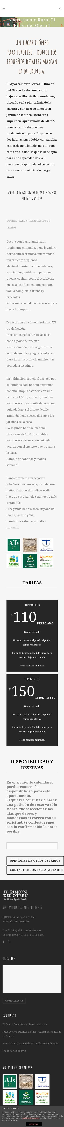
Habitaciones (39, 221)
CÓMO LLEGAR (14, 1001)
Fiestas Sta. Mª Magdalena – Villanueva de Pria (30, 1043)
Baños (12, 227)
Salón (23, 221)
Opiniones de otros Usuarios (35, 860)
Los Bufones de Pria (14, 1051)
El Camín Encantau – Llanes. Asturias (25, 1024)
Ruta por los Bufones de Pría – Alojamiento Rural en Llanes (32, 1034)
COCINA (11, 221)
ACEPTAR (33, 1124)
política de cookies (30, 1118)
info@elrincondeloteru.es (26, 930)
